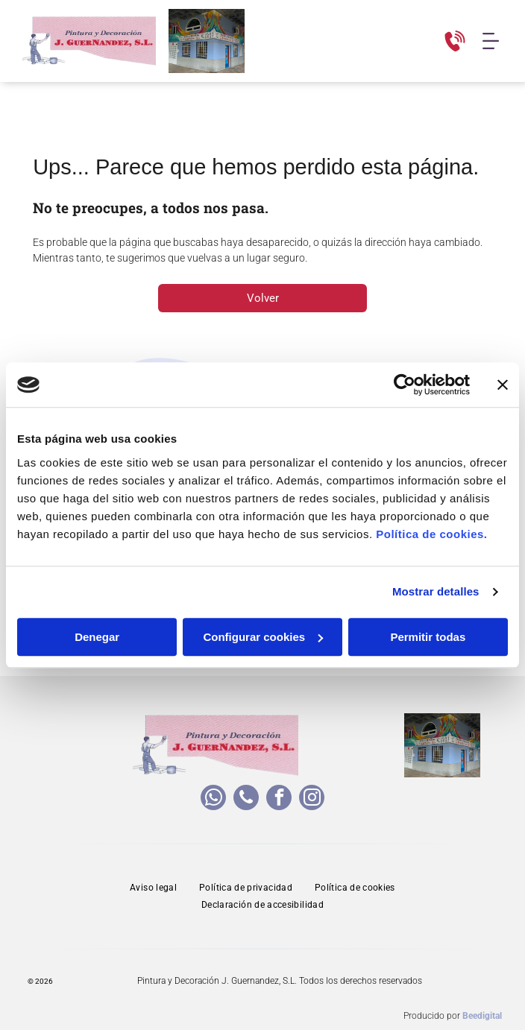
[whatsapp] (213, 799)
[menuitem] (153, 888)
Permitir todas (427, 637)
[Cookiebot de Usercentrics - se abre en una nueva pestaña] (404, 384)
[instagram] (311, 799)
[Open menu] (491, 41)
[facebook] (279, 799)
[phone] (246, 799)
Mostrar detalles (436, 591)
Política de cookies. (431, 534)
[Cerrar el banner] (502, 384)
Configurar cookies (263, 637)
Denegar (97, 637)
